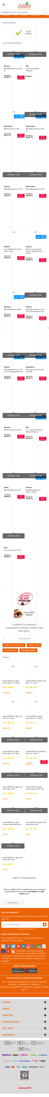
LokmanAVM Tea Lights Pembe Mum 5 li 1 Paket (11, 753)
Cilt (16, 15)
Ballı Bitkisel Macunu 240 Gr (13, 70)
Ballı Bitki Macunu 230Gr (12, 309)
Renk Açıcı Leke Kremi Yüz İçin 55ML (35, 371)
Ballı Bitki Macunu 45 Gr (12, 490)
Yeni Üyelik (32, 891)
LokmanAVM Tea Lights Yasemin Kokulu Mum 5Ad (12, 823)
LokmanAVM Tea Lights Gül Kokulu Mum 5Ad (12, 788)
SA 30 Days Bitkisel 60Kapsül (32, 70)
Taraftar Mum (10, 650)
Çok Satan (35, 15)
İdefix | (24, 989)
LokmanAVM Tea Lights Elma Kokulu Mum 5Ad (13, 859)
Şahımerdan (30, 126)
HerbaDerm (30, 367)
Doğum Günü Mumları (14, 645)
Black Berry (8, 126)
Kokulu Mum (34, 645)
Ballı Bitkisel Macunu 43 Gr (13, 189)
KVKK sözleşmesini (11, 929)
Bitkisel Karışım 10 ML (11, 129)
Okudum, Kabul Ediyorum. (18, 929)
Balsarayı (7, 307)
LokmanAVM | (14, 982)
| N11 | (5, 982)
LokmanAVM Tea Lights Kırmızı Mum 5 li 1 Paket (11, 682)
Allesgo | (37, 987)
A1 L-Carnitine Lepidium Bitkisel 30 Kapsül (34, 431)
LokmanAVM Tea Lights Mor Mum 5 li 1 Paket (36, 753)
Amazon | (43, 982)
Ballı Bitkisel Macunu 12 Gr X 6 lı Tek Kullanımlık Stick (35, 310)
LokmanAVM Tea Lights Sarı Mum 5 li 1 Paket (12, 717)
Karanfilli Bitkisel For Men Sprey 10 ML (13, 250)
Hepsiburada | (24, 984)
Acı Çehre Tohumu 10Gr (12, 550)
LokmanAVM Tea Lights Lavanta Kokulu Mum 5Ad (35, 788)
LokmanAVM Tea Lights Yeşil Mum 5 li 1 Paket (36, 682)
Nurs (6, 548)
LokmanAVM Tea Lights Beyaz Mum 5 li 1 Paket (34, 717)
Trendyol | (13, 984)
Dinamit (7, 247)
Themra (7, 66)
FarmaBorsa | (17, 987)
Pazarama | (36, 984)
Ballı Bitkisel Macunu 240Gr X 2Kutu (33, 491)
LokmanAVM (12, 903)
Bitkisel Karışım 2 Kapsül (12, 430)
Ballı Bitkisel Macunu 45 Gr (35, 189)
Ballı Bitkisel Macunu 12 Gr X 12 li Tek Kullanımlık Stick (13, 371)
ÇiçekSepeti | (25, 982)
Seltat (6, 487)
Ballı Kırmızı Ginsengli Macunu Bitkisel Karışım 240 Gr (34, 251)
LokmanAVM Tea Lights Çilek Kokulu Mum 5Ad (36, 823)
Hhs (27, 66)
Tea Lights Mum (28, 650)
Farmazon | (28, 987)
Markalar (6, 15)
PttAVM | (35, 982)
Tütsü (24, 15)
